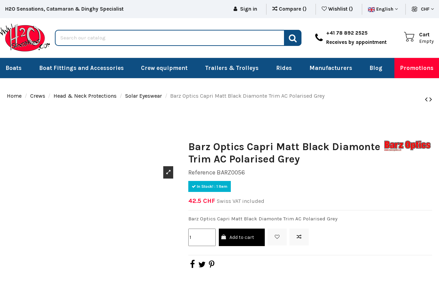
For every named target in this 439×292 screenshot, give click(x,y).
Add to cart (237, 237)
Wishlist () (338, 9)
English (383, 9)
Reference (201, 172)
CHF (427, 9)
